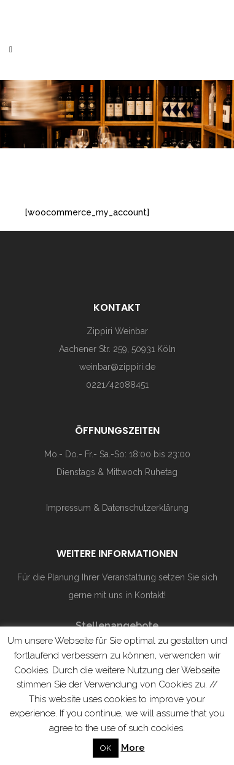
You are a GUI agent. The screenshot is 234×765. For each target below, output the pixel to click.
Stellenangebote (117, 625)
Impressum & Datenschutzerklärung (117, 508)
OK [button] (105, 748)
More (133, 747)
